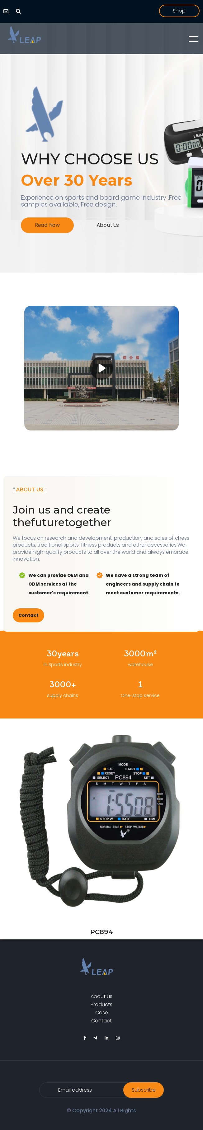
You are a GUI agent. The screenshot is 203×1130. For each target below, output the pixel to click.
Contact (28, 615)
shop (179, 10)
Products (101, 1006)
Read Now (50, 225)
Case (101, 1014)
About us (107, 225)
